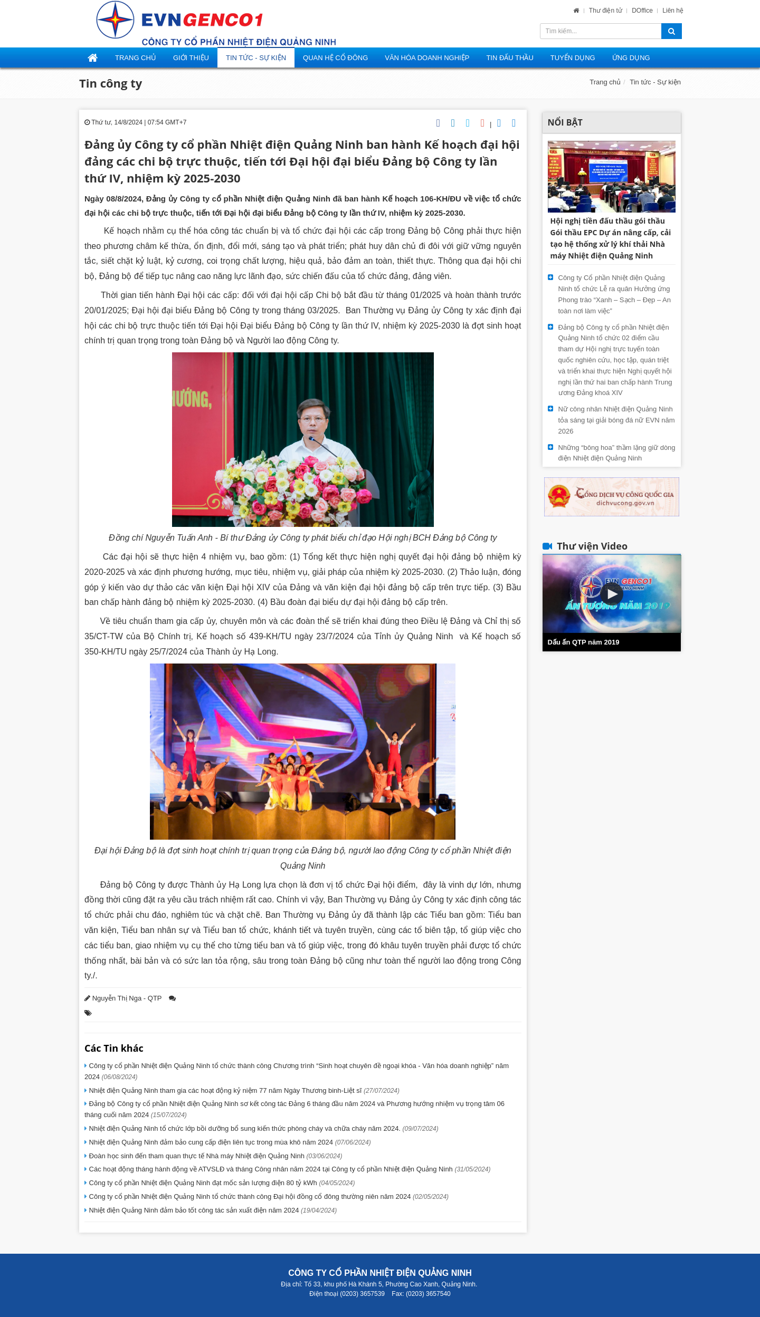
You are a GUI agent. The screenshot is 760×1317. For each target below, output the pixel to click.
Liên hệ (672, 10)
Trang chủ (605, 82)
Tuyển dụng (572, 58)
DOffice (643, 10)
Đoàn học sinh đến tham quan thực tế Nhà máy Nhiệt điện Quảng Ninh (215, 1156)
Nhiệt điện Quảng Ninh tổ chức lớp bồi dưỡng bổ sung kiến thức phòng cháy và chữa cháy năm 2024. (263, 1128)
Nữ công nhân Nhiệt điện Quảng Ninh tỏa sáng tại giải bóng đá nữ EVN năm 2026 (616, 420)
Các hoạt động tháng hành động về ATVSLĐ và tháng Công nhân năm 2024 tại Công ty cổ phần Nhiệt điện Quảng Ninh (289, 1169)
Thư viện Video (592, 546)
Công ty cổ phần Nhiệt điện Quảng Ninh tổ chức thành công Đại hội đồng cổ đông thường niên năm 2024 (268, 1196)
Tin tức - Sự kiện (256, 58)
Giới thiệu (191, 58)
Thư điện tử (606, 10)
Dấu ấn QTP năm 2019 (584, 642)
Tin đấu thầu (509, 58)
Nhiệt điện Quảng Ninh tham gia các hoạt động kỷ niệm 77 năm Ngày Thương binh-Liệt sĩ (243, 1090)
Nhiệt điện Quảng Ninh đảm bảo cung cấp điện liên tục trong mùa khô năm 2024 (229, 1142)
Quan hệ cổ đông (335, 58)
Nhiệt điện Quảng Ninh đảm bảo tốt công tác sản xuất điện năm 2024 (212, 1210)
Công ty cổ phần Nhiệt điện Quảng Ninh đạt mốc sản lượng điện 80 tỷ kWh (221, 1183)
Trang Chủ (135, 58)
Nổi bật (565, 122)
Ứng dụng (631, 58)
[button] (611, 593)
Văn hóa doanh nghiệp (427, 58)
